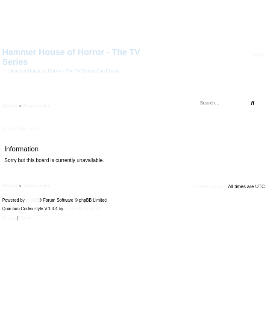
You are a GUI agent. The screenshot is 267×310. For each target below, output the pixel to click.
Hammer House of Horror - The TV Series (71, 57)
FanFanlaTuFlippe (82, 209)
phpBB (32, 200)
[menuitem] (257, 54)
